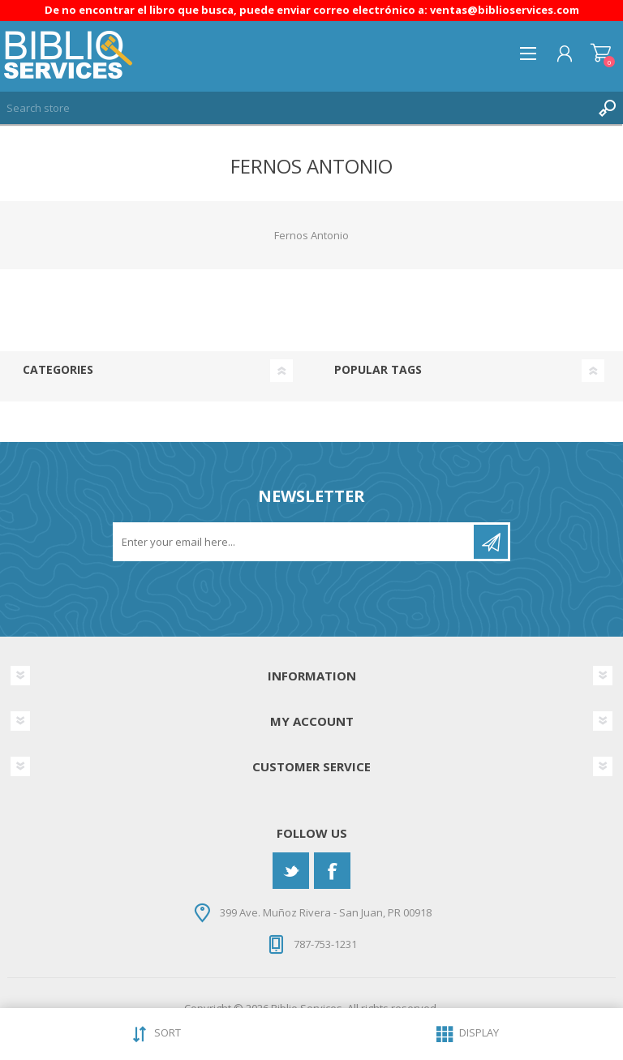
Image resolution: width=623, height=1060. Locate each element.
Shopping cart (600, 53)
